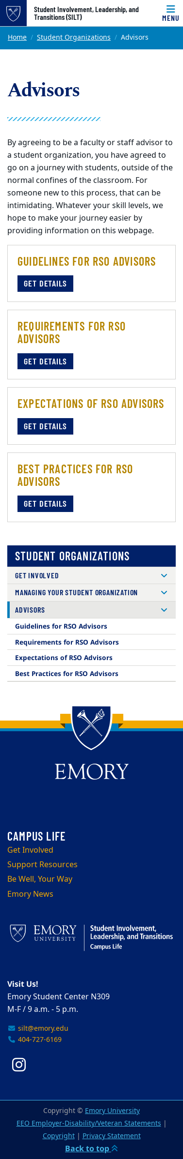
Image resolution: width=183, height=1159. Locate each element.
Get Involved (37, 575)
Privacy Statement (112, 1136)
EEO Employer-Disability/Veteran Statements (89, 1123)
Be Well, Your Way (39, 879)
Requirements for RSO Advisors (67, 642)
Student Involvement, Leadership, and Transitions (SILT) (86, 13)
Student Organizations (74, 37)
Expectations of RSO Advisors (64, 657)
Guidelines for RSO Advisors (61, 626)
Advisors (30, 609)
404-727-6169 (34, 1040)
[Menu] (171, 13)
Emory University (112, 1111)
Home (17, 37)
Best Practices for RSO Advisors (66, 673)
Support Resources (42, 865)
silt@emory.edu (37, 1029)
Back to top (91, 1148)
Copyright (59, 1136)
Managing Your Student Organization (76, 592)
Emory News (30, 894)
